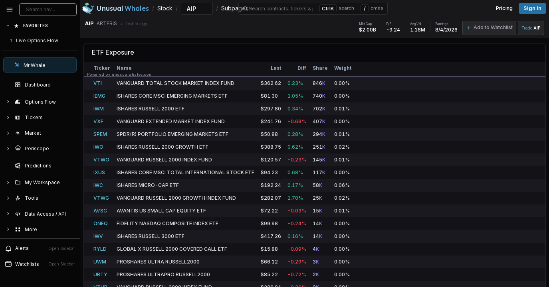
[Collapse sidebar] (9, 9)
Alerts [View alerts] (40, 248)
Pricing (504, 8)
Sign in (532, 8)
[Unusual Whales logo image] (115, 8)
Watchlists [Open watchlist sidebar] (40, 263)
